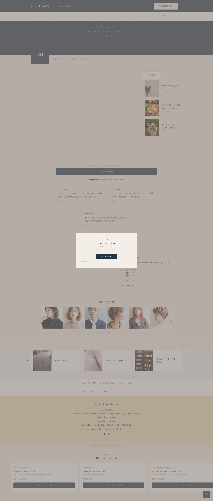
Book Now (106, 256)
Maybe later (86, 261)
